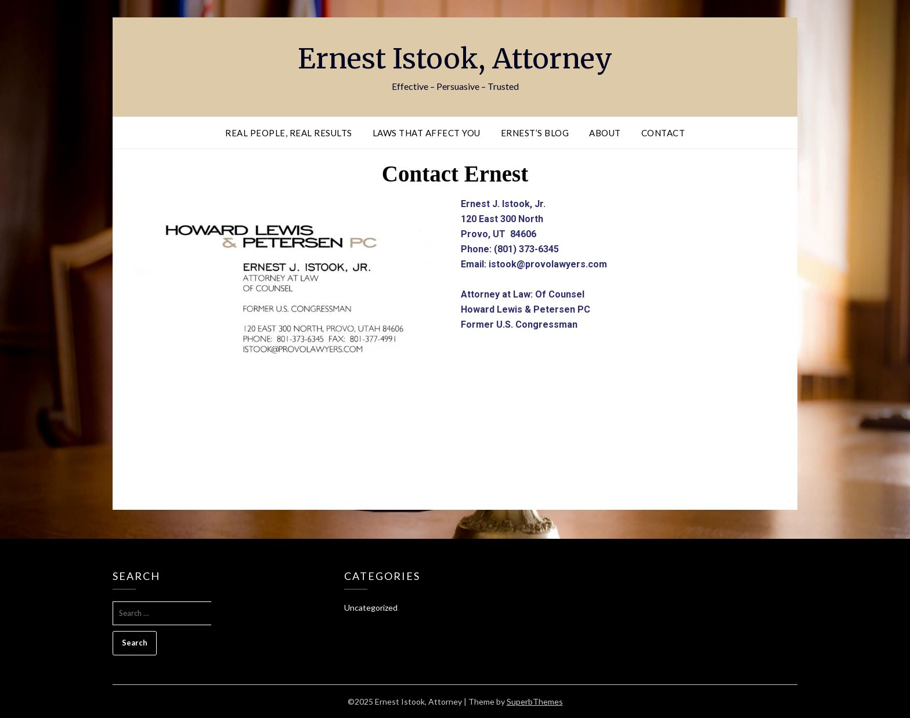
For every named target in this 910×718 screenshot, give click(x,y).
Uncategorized (371, 607)
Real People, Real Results (288, 133)
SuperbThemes (535, 701)
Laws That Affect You (427, 133)
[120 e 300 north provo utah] (455, 447)
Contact (663, 133)
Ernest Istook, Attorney (455, 58)
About (605, 133)
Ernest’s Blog (535, 133)
